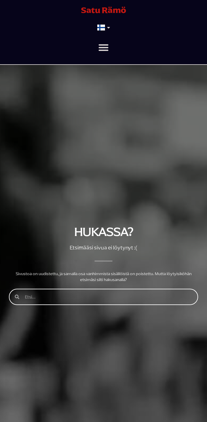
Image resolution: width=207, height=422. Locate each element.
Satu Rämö (103, 10)
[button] (103, 47)
